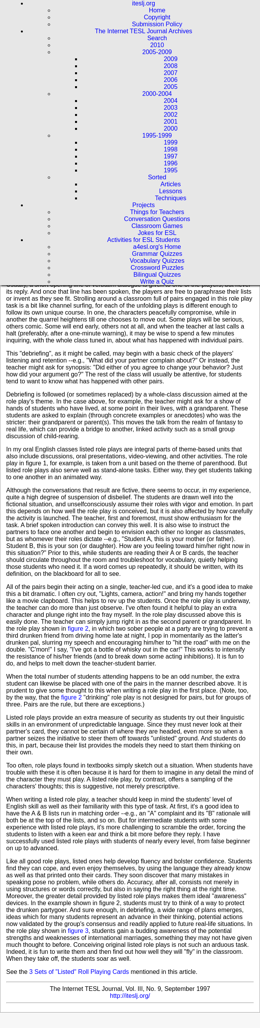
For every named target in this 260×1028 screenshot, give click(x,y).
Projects (143, 205)
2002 (171, 114)
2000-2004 (157, 93)
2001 (171, 121)
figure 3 (78, 931)
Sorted (157, 177)
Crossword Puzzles (157, 267)
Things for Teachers (157, 212)
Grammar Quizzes (157, 253)
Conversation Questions (157, 219)
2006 (171, 80)
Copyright (157, 17)
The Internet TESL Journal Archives (143, 31)
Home (157, 10)
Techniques (170, 198)
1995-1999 (157, 135)
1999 (171, 142)
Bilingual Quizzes (157, 274)
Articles (171, 184)
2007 (171, 73)
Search (157, 38)
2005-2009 (157, 52)
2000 (171, 128)
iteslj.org (143, 3)
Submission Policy (157, 24)
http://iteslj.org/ (130, 995)
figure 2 (78, 628)
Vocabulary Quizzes (157, 260)
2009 (171, 59)
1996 (171, 163)
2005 (171, 86)
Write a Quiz (157, 281)
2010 (157, 45)
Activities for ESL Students (143, 240)
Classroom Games (157, 226)
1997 (171, 156)
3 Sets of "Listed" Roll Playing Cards (79, 971)
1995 (171, 170)
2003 (171, 107)
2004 (171, 100)
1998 (171, 149)
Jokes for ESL (157, 233)
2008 (171, 66)
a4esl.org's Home (157, 246)
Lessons (170, 191)
